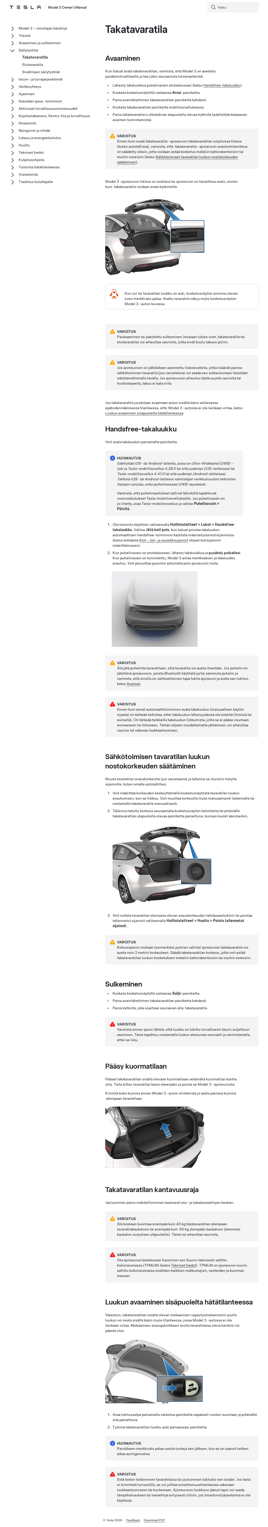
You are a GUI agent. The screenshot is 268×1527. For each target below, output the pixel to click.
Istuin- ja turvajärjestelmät (41, 79)
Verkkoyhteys (30, 86)
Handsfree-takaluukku (221, 85)
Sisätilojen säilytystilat (41, 72)
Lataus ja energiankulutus (40, 138)
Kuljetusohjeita (31, 160)
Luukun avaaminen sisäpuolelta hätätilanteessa (144, 413)
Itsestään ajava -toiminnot (40, 101)
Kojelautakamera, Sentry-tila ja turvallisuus (54, 116)
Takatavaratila (35, 57)
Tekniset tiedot (183, 1265)
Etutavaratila (32, 64)
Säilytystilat (28, 50)
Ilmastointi (27, 123)
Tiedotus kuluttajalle (36, 182)
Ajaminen (27, 94)
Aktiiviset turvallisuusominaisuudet (48, 108)
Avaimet (133, 684)
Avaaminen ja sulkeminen (40, 43)
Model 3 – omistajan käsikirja (43, 28)
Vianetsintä (28, 174)
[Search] (233, 7)
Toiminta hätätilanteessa (39, 167)
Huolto (24, 145)
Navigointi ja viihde (34, 130)
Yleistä (24, 35)
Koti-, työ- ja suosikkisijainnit (163, 540)
